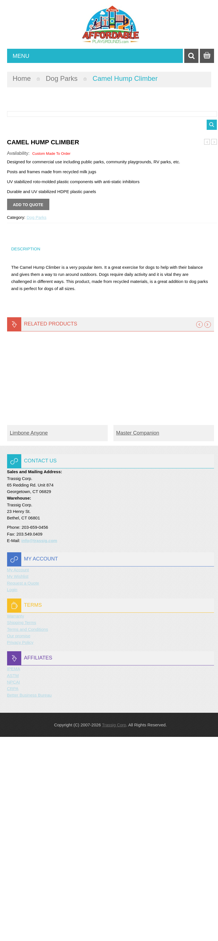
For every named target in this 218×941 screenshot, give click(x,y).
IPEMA (13, 872)
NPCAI (13, 886)
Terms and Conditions (27, 833)
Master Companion (137, 637)
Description (26, 453)
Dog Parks (62, 78)
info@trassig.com (39, 744)
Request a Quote (23, 787)
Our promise (19, 840)
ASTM (13, 879)
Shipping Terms (21, 826)
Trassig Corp (114, 929)
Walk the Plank (207, 346)
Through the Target (214, 346)
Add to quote (28, 409)
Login (12, 793)
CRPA (13, 892)
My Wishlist (18, 780)
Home (22, 78)
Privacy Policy (20, 846)
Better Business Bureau (29, 899)
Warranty (15, 820)
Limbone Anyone (29, 637)
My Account (18, 773)
